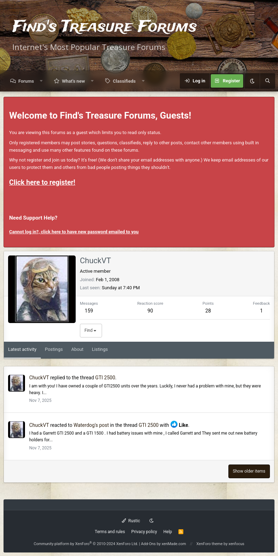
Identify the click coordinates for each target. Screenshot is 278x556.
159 (89, 311)
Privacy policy (144, 531)
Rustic (131, 520)
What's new (73, 81)
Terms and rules (110, 531)
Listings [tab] (100, 349)
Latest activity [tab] (22, 349)
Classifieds (124, 81)
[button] (41, 81)
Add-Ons (148, 544)
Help (167, 531)
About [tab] (77, 349)
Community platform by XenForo (86, 544)
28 (208, 311)
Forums (26, 81)
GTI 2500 (105, 377)
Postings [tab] (54, 349)
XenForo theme (209, 544)
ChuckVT (39, 377)
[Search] (267, 81)
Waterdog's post (91, 425)
